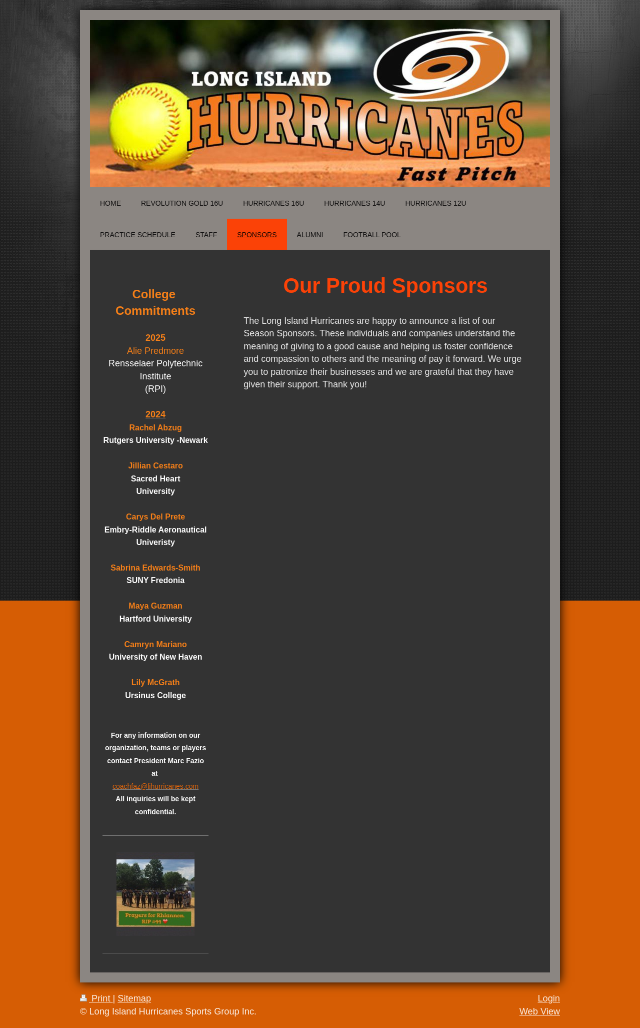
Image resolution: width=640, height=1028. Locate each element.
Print (96, 998)
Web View (540, 1011)
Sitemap (134, 998)
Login (549, 998)
